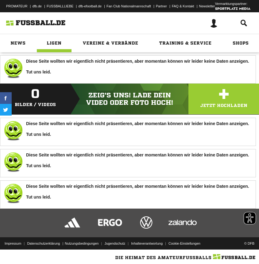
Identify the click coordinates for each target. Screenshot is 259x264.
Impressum (13, 243)
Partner (161, 6)
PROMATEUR (16, 6)
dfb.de (37, 6)
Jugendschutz (114, 243)
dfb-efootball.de (90, 6)
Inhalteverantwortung (147, 243)
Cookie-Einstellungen (184, 243)
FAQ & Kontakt (183, 6)
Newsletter (207, 6)
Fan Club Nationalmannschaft (128, 6)
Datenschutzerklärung (43, 243)
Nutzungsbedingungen (82, 243)
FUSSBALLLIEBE (60, 6)
